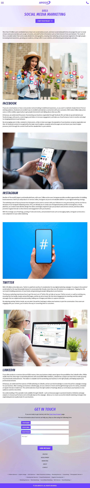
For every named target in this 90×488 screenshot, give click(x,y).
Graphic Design (22, 474)
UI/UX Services (31, 474)
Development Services (32, 477)
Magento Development (57, 477)
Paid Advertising (35, 480)
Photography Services (76, 474)
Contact (45, 467)
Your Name (25, 423)
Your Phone (26, 432)
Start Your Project (43, 21)
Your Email (26, 427)
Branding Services (56, 474)
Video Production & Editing (43, 474)
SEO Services (57, 480)
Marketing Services (24, 480)
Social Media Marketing (46, 480)
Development (45, 457)
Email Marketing (66, 480)
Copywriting (66, 474)
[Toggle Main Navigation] (2, 3)
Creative (45, 454)
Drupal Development (44, 477)
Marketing (45, 461)
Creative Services (12, 474)
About (45, 464)
